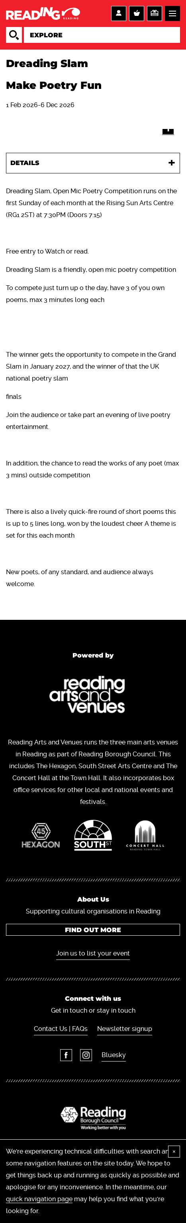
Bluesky (114, 1055)
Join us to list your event (93, 953)
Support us (154, 13)
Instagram (86, 1055)
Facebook (66, 1055)
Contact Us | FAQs (61, 1029)
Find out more (93, 930)
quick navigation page (39, 1199)
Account (118, 13)
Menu (172, 13)
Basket (136, 13)
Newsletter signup (124, 1029)
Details (24, 163)
